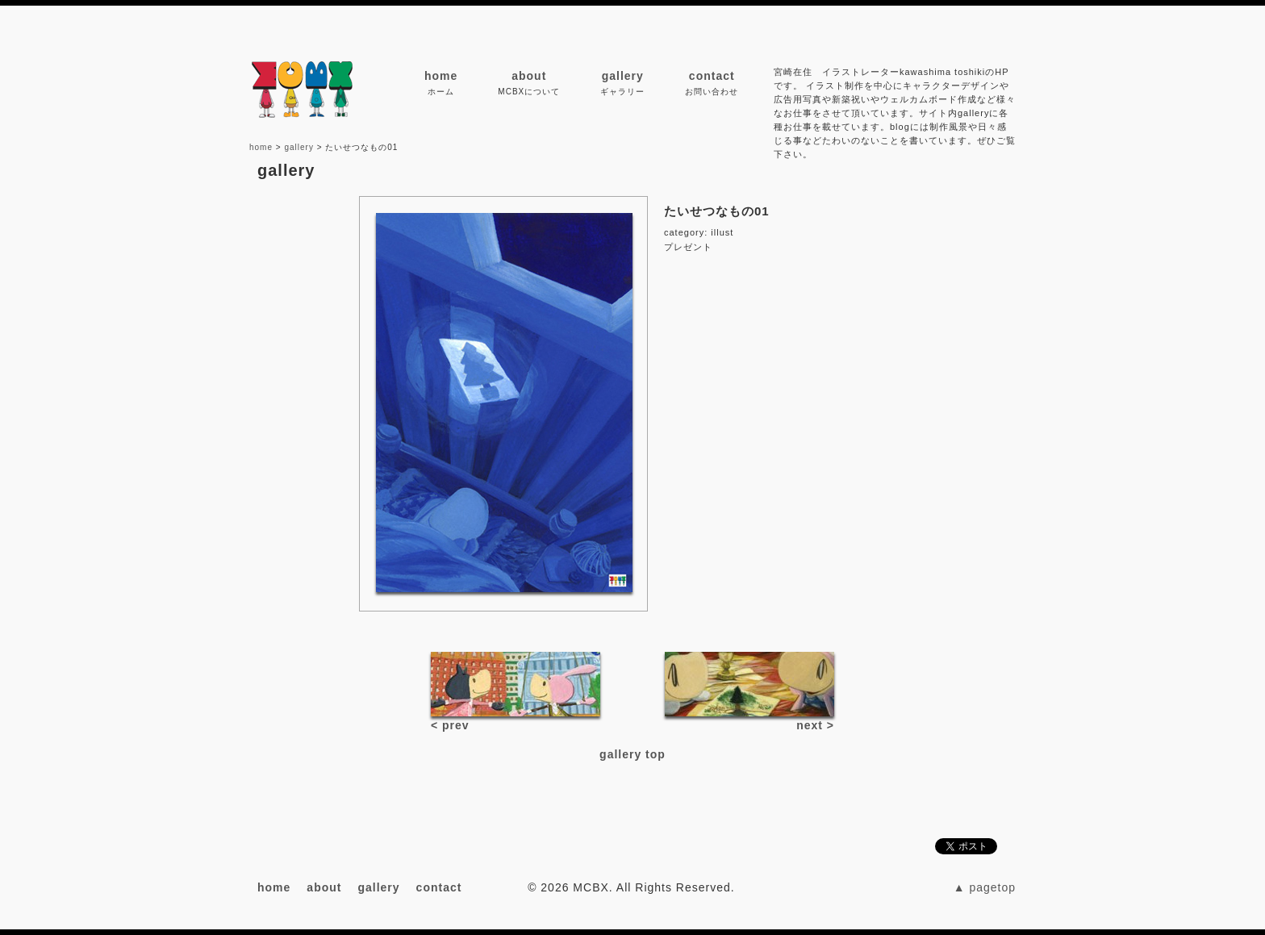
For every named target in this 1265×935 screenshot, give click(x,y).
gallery (623, 75)
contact (712, 75)
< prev (450, 725)
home (440, 75)
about (528, 75)
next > (815, 725)
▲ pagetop (985, 887)
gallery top (632, 754)
